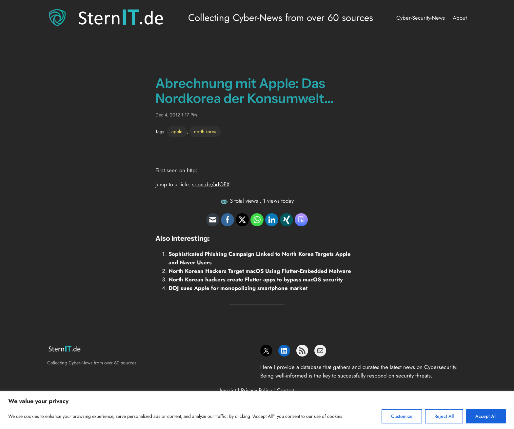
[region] (257, 410)
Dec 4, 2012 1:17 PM (176, 115)
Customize (402, 416)
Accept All (485, 416)
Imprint (228, 390)
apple (176, 131)
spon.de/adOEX (210, 184)
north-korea (205, 131)
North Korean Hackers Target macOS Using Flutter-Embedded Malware (259, 271)
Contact (285, 390)
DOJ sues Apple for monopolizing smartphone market (237, 288)
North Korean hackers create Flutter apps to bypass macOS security (255, 279)
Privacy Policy (256, 390)
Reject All (444, 416)
